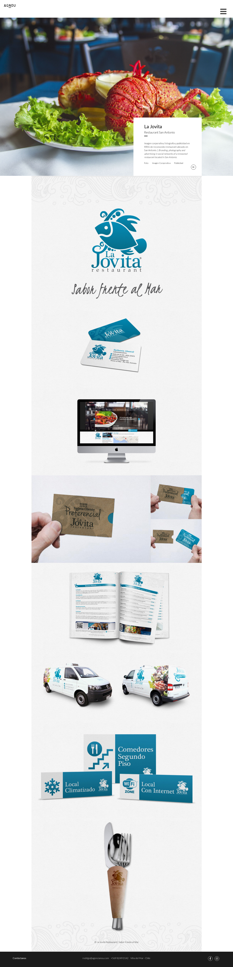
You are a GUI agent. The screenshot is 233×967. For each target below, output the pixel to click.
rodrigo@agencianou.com (96, 958)
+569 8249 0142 (119, 958)
